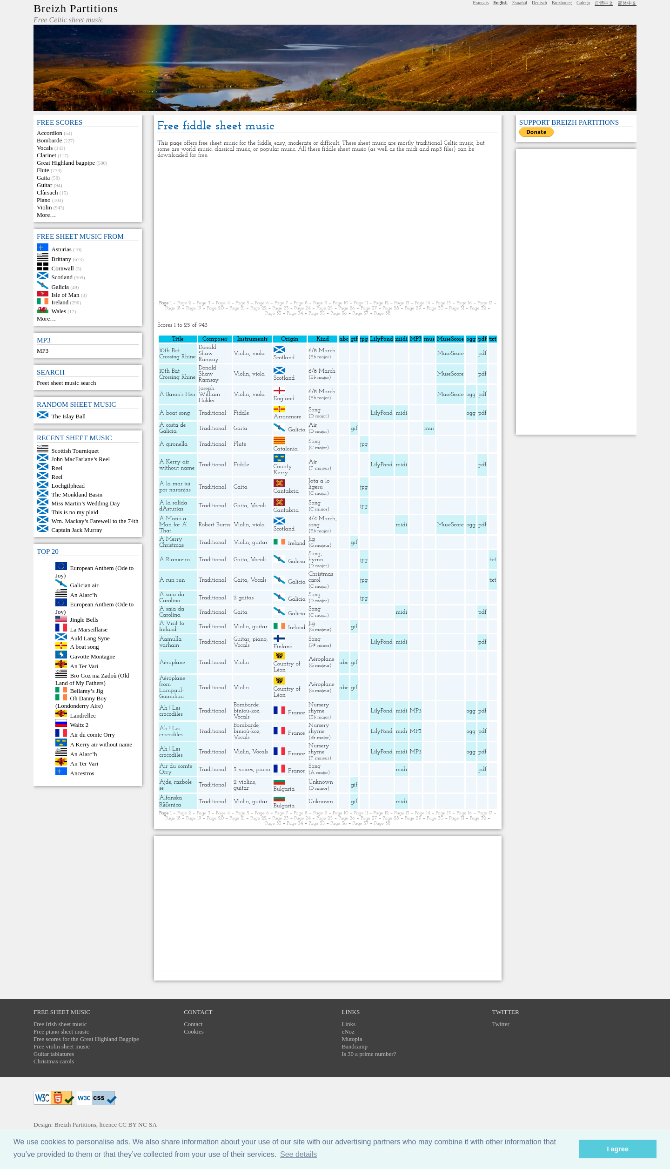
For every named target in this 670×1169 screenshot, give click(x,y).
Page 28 (390, 308)
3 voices (243, 769)
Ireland (60, 302)
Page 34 (295, 313)
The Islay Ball (69, 416)
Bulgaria (284, 789)
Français (481, 2)
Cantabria (286, 491)
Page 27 (369, 308)
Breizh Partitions (76, 8)
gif (354, 428)
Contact (193, 1024)
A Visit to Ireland (171, 626)
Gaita (43, 177)
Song (314, 410)
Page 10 (340, 303)
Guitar (44, 184)
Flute (43, 170)
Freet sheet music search (66, 382)
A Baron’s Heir (177, 394)
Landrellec (83, 715)
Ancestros (82, 772)
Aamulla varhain (170, 642)
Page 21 (237, 308)
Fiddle (241, 413)
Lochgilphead (68, 485)
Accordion (49, 132)
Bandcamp (355, 1046)
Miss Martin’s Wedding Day (86, 503)
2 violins (244, 782)
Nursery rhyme (318, 708)
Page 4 (223, 303)
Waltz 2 (79, 724)
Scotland (62, 277)
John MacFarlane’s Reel (81, 459)
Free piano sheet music (61, 1031)
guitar (260, 542)
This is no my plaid (75, 512)
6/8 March (321, 351)
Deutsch (539, 2)
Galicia (60, 286)
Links (348, 1024)
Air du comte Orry (92, 734)
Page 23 (280, 308)
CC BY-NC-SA (137, 1124)
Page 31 (456, 308)
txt (492, 560)
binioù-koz (246, 711)
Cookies (194, 1031)
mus (429, 428)
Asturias (62, 249)
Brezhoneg (562, 2)
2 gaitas (244, 598)
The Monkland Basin (77, 494)
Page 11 (361, 303)
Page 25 (324, 308)
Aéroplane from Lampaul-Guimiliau (172, 687)
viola (258, 353)
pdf (482, 353)
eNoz (348, 1031)
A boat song (84, 646)
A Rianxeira (174, 560)
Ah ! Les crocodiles (170, 711)
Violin (44, 207)
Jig (311, 539)
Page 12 (381, 303)
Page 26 (346, 308)
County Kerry (283, 470)
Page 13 (401, 303)
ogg (471, 339)
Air (312, 425)
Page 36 (338, 313)
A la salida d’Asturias (173, 506)
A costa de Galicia (172, 428)
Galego (583, 2)
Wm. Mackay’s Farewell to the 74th (95, 520)
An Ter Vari (84, 665)
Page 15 (443, 303)
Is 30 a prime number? (369, 1053)
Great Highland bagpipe (66, 162)
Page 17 (484, 303)
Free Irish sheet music (60, 1024)
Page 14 (422, 303)
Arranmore (288, 417)
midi (402, 413)
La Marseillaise (89, 629)
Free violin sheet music (62, 1046)
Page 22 (258, 308)
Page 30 (435, 308)
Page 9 (320, 303)
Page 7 (281, 303)
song (314, 525)
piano (259, 639)
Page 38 (382, 313)
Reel (57, 467)
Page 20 (215, 308)
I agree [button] (617, 1149)
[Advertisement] (327, 229)
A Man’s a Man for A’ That (173, 525)
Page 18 (173, 308)
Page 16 (464, 303)
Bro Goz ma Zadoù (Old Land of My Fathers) (92, 679)
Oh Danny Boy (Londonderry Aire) (81, 702)
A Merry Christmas (171, 542)
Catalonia (286, 449)
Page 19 (193, 308)
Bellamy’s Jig (86, 690)
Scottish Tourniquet (75, 450)
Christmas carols (54, 1061)
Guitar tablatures (54, 1053)
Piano (44, 199)
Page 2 (184, 303)
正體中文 (604, 3)
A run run (172, 580)
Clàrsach (47, 192)
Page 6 (262, 303)
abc (344, 662)
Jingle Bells (84, 619)
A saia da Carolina (171, 597)
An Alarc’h (83, 594)
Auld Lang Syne (90, 638)
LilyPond (382, 413)
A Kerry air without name (101, 744)
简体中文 (627, 3)
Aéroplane (172, 662)
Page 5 (242, 303)
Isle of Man (66, 294)
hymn (315, 560)
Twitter (500, 1024)
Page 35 (316, 313)
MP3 (42, 350)
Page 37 (360, 313)
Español (519, 2)
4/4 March (321, 519)
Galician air (84, 585)
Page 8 (301, 303)
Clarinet (46, 155)
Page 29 (413, 308)
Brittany (62, 258)
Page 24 (302, 308)
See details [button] (298, 1154)
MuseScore (450, 353)
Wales (59, 311)
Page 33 (273, 313)
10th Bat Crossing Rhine (177, 354)
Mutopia (352, 1038)
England (284, 399)
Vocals (45, 147)
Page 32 (478, 308)
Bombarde (49, 140)
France (296, 712)
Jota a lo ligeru (318, 484)
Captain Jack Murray (77, 529)
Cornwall (63, 268)
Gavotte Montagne (92, 656)
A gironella (173, 444)
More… (46, 214)
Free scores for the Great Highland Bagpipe (86, 1038)
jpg (364, 444)
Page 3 (203, 303)
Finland (283, 647)
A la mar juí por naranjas (174, 487)
